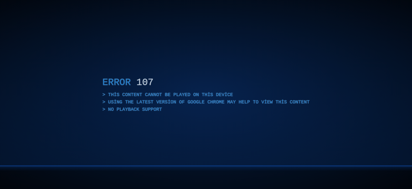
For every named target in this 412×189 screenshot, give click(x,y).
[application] (206, 94)
